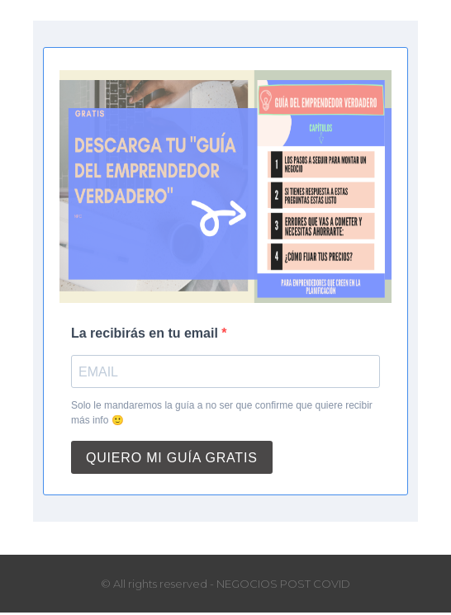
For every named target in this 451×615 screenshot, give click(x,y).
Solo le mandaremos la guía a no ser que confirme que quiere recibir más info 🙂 (222, 413)
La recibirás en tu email (146, 333)
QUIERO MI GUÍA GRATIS (172, 458)
